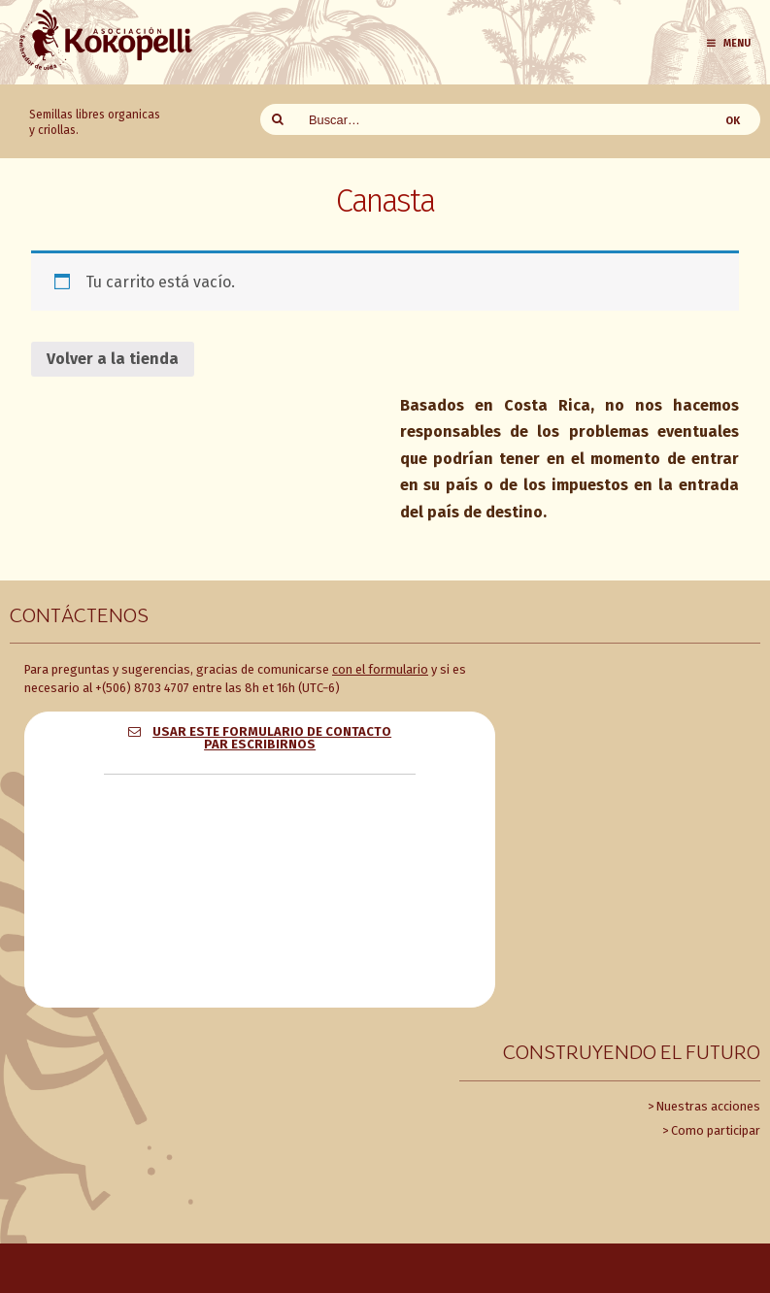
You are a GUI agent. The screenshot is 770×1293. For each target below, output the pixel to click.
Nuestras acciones (708, 1106)
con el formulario (380, 669)
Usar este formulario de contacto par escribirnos (271, 737)
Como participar (715, 1130)
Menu (728, 43)
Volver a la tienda (113, 358)
